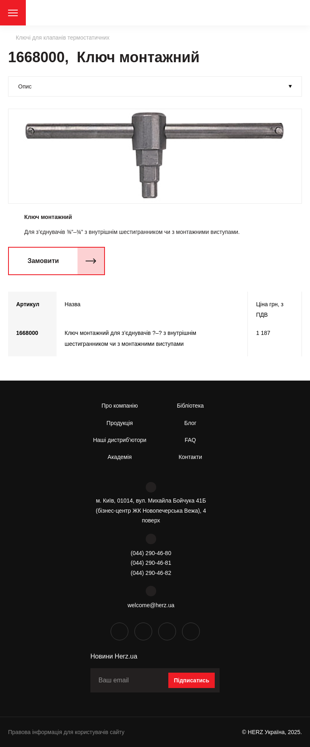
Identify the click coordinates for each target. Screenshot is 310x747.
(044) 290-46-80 (151, 553)
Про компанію (120, 405)
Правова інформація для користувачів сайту (66, 732)
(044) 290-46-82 (151, 573)
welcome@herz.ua (151, 605)
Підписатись (191, 680)
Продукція (120, 423)
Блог (190, 423)
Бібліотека (190, 405)
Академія (120, 457)
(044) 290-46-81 (151, 563)
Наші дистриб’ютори (119, 440)
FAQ (190, 440)
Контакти (190, 457)
